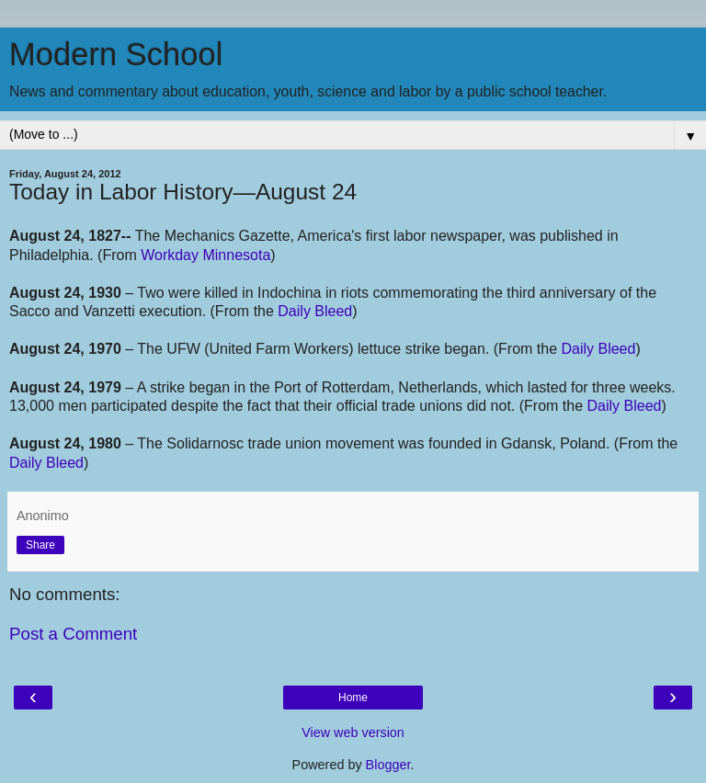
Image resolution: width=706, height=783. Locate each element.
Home (353, 697)
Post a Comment (73, 633)
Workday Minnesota (205, 255)
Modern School (115, 54)
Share (40, 545)
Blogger (388, 764)
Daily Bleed (315, 311)
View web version (353, 732)
